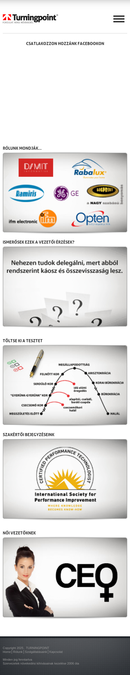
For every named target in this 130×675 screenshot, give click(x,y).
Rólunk (17, 651)
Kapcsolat (56, 651)
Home (7, 651)
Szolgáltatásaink (36, 651)
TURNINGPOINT (37, 648)
